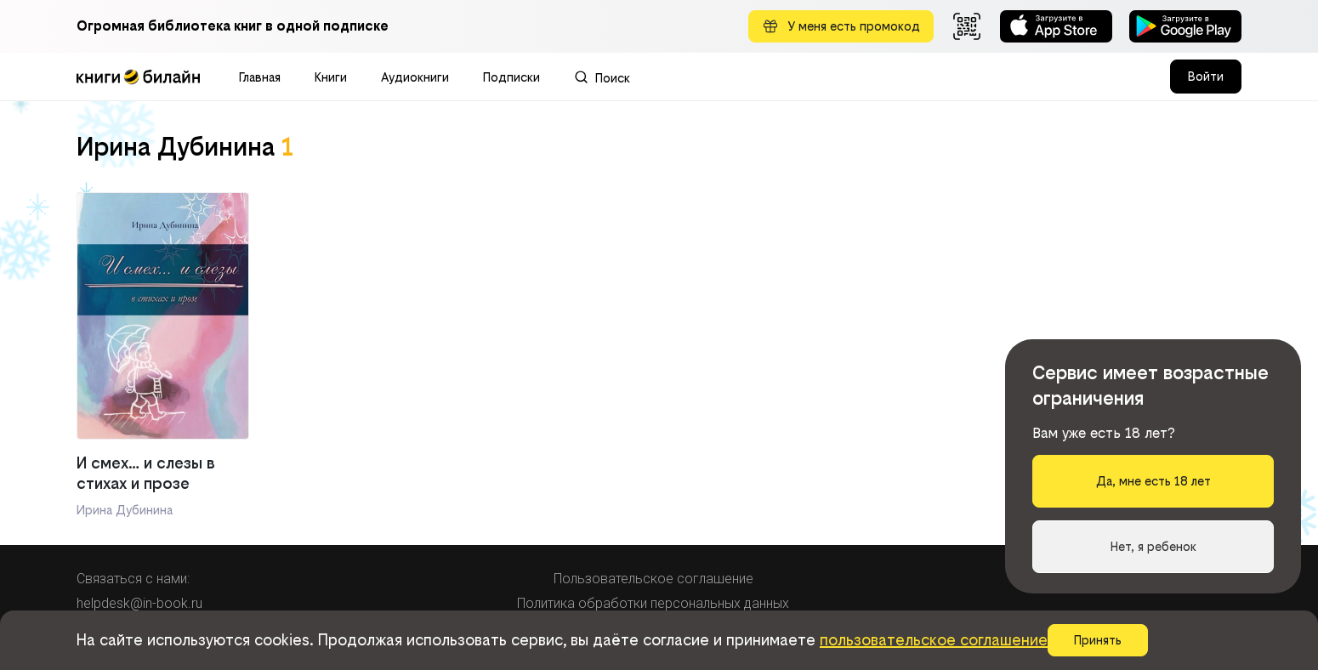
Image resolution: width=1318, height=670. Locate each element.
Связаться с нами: (133, 579)
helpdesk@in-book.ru (139, 603)
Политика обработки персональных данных (653, 603)
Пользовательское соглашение (653, 579)
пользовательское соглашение (934, 640)
